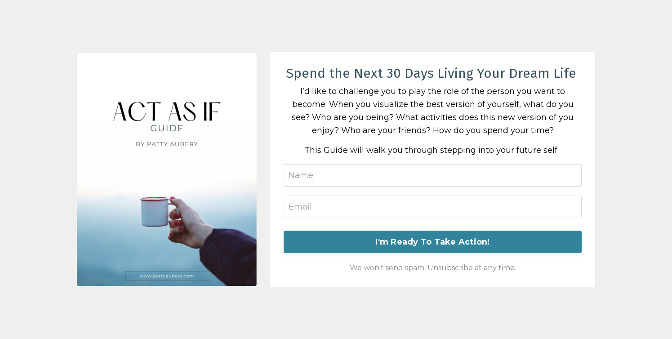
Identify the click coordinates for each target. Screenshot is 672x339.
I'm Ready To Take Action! (432, 242)
